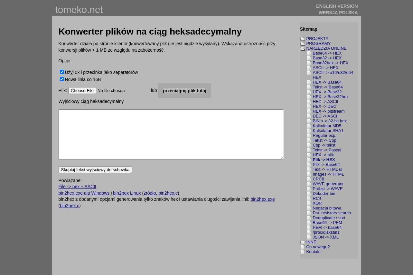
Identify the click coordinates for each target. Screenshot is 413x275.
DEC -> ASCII (326, 116)
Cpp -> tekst (324, 145)
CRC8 (318, 179)
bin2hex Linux (127, 202)
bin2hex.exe (262, 208)
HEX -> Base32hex (331, 96)
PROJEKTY (317, 38)
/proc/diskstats (326, 232)
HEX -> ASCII (325, 101)
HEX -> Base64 (327, 82)
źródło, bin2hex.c (161, 202)
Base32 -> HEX (327, 58)
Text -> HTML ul (328, 169)
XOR (317, 203)
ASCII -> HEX (326, 67)
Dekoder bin (324, 193)
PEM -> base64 (327, 227)
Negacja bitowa (327, 208)
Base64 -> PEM (327, 222)
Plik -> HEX (324, 159)
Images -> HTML (328, 174)
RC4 (317, 198)
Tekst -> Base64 (328, 87)
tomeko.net (79, 9)
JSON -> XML (326, 237)
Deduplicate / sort (329, 217)
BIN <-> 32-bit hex (330, 120)
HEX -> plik (323, 154)
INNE (311, 241)
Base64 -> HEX (327, 53)
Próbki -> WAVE (328, 188)
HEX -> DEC (324, 106)
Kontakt (313, 251)
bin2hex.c (69, 215)
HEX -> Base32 (327, 91)
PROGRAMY (318, 43)
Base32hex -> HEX (331, 62)
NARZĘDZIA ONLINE (326, 48)
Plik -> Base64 (326, 164)
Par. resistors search (332, 212)
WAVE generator (328, 183)
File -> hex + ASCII (78, 196)
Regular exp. (325, 135)
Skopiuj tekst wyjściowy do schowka (95, 179)
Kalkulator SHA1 (328, 130)
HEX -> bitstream (329, 111)
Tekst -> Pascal (327, 150)
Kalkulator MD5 (327, 125)
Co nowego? (318, 246)
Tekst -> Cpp (324, 140)
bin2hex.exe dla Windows (84, 202)
